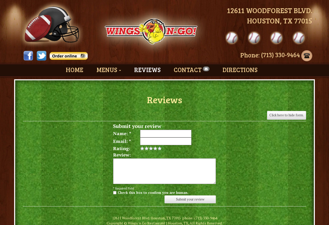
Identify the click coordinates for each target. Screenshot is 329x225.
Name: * (122, 133)
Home (74, 69)
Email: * (122, 141)
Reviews (147, 69)
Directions (240, 69)
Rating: (121, 148)
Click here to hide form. (286, 115)
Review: (122, 155)
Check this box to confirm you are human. (153, 192)
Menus (108, 69)
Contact (191, 69)
